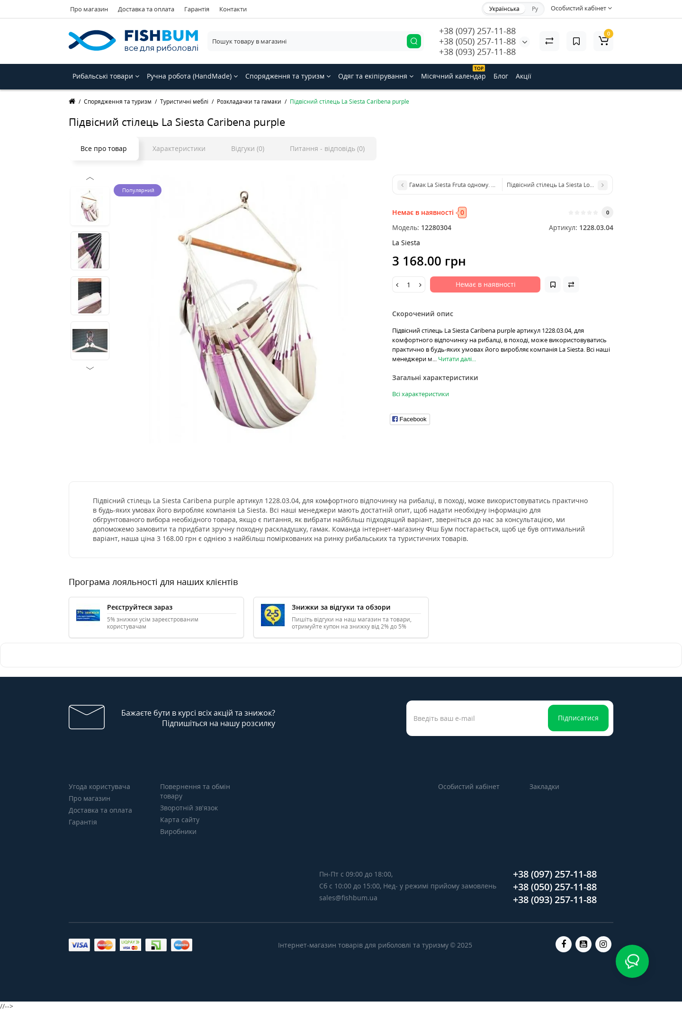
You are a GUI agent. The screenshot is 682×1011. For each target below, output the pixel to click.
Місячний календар (453, 72)
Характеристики (179, 148)
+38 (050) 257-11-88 (477, 41)
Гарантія (196, 9)
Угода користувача (99, 786)
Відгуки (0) (247, 148)
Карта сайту (179, 819)
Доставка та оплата (146, 9)
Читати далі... (457, 359)
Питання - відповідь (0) (327, 148)
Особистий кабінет (469, 786)
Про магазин (89, 9)
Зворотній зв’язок (189, 807)
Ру (535, 9)
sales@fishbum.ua (348, 897)
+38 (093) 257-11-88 (477, 51)
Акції (523, 75)
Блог (501, 75)
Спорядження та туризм (288, 75)
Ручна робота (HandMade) (192, 75)
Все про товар (104, 148)
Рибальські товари (105, 75)
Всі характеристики (420, 394)
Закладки (544, 786)
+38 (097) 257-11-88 (477, 30)
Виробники (178, 831)
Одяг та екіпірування (375, 75)
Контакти (233, 9)
